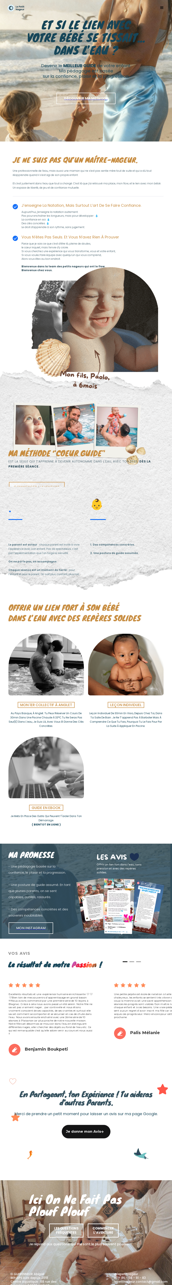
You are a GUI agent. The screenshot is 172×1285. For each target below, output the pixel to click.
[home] (16, 8)
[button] (160, 7)
